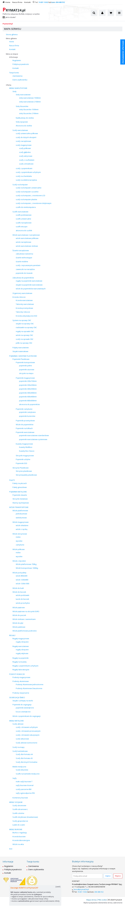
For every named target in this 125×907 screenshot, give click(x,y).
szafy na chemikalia (24, 176)
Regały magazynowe (21, 638)
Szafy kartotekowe (20, 751)
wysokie (19, 541)
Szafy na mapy (18, 747)
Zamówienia (17, 76)
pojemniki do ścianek (24, 273)
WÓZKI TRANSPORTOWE (18, 507)
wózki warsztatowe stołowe (27, 246)
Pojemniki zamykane (24, 409)
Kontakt (12, 49)
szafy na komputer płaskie (26, 199)
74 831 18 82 (43, 2)
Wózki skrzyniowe (20, 534)
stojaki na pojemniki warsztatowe (29, 285)
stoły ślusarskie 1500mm (28, 109)
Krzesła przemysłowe (24, 308)
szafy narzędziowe (23, 141)
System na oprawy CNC (22, 320)
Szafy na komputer (20, 184)
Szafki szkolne (18, 813)
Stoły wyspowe (22, 122)
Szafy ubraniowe (19, 805)
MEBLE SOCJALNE (16, 802)
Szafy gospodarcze (20, 821)
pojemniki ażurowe (26, 369)
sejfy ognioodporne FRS (25, 793)
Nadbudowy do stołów (25, 118)
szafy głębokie (25, 152)
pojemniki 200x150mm (28, 381)
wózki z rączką (21, 529)
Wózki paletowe (19, 627)
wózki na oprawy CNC (24, 335)
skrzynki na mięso (26, 373)
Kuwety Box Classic (26, 451)
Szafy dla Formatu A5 (24, 758)
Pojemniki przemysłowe (25, 420)
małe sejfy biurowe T (24, 781)
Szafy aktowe (18, 724)
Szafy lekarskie (22, 770)
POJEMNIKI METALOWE (18, 492)
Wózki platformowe (20, 510)
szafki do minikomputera (26, 207)
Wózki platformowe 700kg (26, 564)
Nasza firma (14, 45)
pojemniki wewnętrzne (25, 708)
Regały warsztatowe (21, 646)
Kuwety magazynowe (24, 444)
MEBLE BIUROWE (15, 829)
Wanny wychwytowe (21, 503)
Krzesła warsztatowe (24, 300)
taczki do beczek (22, 599)
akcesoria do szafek (24, 230)
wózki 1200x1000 (22, 583)
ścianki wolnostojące (24, 257)
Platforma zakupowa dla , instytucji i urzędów (21, 14)
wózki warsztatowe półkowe (27, 238)
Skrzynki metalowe (20, 499)
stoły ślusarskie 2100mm (28, 113)
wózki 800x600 (21, 576)
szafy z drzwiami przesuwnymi (28, 731)
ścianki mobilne (22, 261)
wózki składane (22, 525)
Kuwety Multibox (25, 447)
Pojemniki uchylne (23, 459)
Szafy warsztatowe (20, 130)
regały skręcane (22, 642)
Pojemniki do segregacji (22, 704)
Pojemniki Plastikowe (21, 359)
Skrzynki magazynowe (25, 455)
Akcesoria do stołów (24, 125)
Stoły (14, 91)
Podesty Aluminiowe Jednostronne (29, 684)
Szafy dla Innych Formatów (26, 762)
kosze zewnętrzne (23, 711)
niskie (18, 537)
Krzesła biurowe (19, 836)
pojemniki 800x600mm (28, 400)
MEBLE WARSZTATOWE (18, 88)
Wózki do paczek (19, 615)
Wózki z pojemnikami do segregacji (26, 716)
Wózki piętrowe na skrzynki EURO (26, 611)
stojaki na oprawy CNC (25, 323)
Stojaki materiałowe (20, 351)
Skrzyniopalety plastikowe (26, 475)
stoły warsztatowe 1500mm (30, 98)
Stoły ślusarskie (22, 106)
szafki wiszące (21, 226)
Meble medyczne (19, 766)
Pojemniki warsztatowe (25, 432)
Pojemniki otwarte (20, 495)
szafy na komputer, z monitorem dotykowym (33, 203)
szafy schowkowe (26, 164)
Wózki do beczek (19, 592)
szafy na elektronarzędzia (26, 180)
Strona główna (12, 34)
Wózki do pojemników (24, 424)
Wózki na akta (18, 844)
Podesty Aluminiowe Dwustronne (29, 688)
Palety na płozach (20, 483)
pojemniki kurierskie (27, 416)
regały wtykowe (22, 653)
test (10, 849)
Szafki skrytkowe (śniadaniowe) (25, 817)
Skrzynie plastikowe (24, 471)
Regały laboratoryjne (21, 669)
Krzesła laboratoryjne (21, 840)
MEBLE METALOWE (16, 721)
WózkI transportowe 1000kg (27, 568)
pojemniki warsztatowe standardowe (34, 435)
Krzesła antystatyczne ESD (26, 316)
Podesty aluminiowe (21, 681)
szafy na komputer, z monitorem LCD (30, 195)
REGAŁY (12, 635)
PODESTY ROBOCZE (17, 674)
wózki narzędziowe (23, 242)
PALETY (12, 480)
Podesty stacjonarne (21, 693)
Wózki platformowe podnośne (25, 631)
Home (11, 41)
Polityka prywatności (21, 64)
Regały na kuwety (20, 662)
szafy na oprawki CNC (24, 339)
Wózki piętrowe (19, 607)
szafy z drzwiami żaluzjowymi (27, 735)
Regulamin (17, 60)
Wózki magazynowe (21, 522)
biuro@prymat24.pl (81, 889)
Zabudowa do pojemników (23, 278)
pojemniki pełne (25, 365)
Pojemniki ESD (21, 463)
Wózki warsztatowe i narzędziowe (26, 235)
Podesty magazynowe (21, 677)
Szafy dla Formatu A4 (24, 754)
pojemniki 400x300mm (28, 389)
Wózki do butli (18, 588)
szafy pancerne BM (23, 789)
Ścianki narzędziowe (21, 250)
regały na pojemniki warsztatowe (29, 281)
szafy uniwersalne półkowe (27, 133)
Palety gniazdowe (20, 487)
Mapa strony (91, 900)
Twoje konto (14, 72)
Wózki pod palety (19, 572)
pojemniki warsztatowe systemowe (33, 439)
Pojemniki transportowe (25, 362)
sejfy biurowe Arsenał (24, 785)
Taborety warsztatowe (25, 304)
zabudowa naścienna (24, 254)
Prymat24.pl (8, 24)
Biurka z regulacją (20, 832)
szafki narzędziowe (23, 223)
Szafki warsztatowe (20, 211)
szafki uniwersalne (23, 219)
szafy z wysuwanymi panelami (28, 265)
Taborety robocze (23, 312)
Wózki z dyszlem (19, 561)
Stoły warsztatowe (23, 94)
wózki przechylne (23, 603)
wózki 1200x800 (22, 580)
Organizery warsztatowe (22, 293)
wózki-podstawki (22, 595)
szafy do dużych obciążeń (26, 137)
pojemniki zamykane (27, 412)
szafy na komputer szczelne (27, 191)
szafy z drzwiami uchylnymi (27, 727)
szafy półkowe (25, 148)
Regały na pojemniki (21, 658)
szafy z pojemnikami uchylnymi (28, 172)
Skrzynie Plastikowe (21, 468)
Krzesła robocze (19, 297)
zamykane (20, 545)
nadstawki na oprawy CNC (26, 327)
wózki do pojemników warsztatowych (31, 288)
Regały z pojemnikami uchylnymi (25, 666)
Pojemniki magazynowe (25, 378)
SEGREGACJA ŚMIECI (17, 697)
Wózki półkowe (19, 549)
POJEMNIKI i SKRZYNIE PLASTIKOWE (23, 356)
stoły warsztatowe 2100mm (30, 102)
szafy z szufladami (26, 160)
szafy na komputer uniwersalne (28, 188)
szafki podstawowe (23, 215)
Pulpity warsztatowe (21, 347)
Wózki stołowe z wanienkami (24, 619)
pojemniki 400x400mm (28, 393)
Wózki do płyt (18, 623)
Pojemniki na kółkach (24, 428)
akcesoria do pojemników (29, 404)
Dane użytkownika (20, 80)
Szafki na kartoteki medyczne (28, 774)
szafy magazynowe (23, 145)
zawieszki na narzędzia (25, 269)
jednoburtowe (21, 513)
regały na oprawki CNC (25, 331)
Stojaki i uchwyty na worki (23, 700)
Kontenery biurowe (20, 798)
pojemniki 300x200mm (28, 385)
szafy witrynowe (25, 156)
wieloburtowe (21, 517)
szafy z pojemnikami (24, 168)
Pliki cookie (102, 900)
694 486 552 (60, 2)
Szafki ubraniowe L (20, 809)
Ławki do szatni (19, 825)
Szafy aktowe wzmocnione (26, 743)
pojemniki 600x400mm (28, 396)
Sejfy (15, 778)
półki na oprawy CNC (24, 343)
